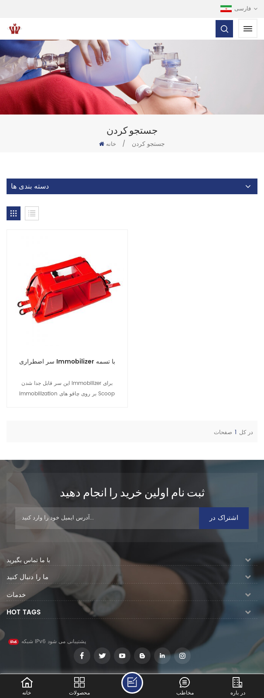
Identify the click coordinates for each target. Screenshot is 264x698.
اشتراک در (223, 518)
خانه (107, 144)
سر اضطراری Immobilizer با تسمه (67, 362)
